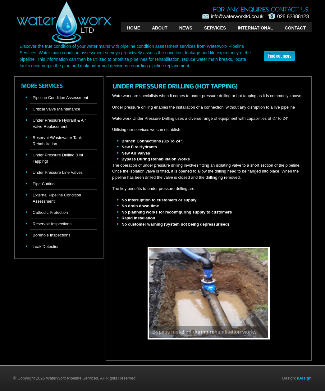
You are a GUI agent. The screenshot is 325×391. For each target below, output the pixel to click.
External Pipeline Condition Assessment (57, 198)
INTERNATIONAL (255, 27)
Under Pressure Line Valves (58, 172)
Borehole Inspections (51, 235)
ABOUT (159, 27)
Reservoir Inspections (52, 224)
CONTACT (295, 27)
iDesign (304, 378)
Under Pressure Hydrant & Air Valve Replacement (59, 123)
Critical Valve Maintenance (56, 109)
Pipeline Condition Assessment (60, 97)
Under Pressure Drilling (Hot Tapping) (58, 158)
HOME (133, 27)
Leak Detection (46, 246)
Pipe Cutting (44, 184)
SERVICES (215, 27)
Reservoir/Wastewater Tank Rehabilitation (57, 140)
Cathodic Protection (50, 212)
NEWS (185, 27)
